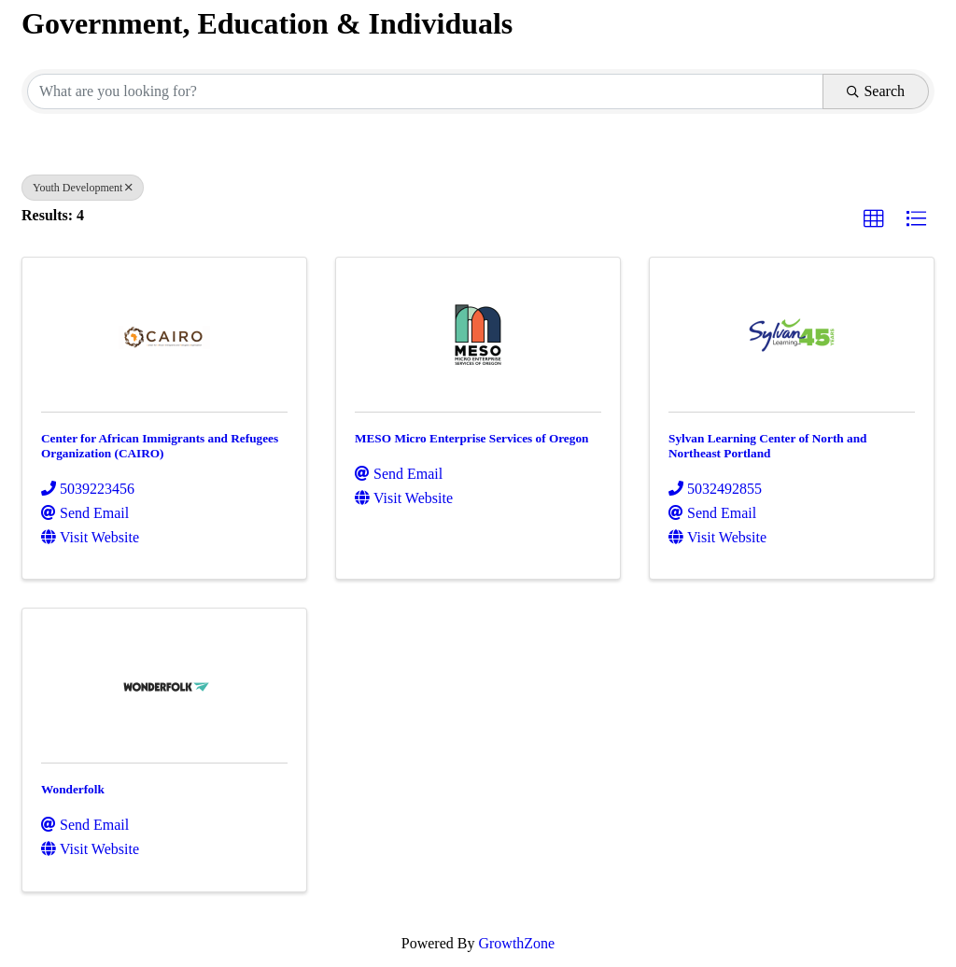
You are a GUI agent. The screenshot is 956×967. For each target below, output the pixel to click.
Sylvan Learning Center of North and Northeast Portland (767, 445)
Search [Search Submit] (876, 91)
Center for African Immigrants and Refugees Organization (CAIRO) (159, 445)
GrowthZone (516, 943)
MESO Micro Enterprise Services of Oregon (471, 438)
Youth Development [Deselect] (83, 187)
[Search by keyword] (425, 91)
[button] (874, 219)
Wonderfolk (73, 789)
